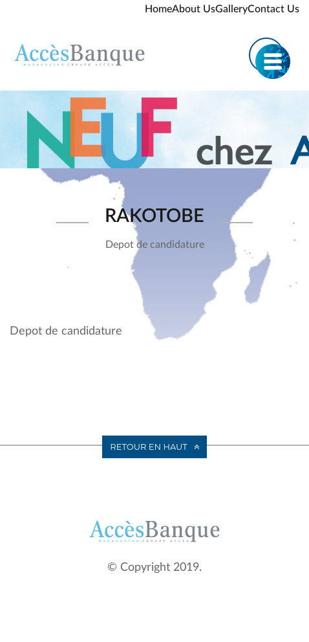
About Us (193, 9)
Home (158, 9)
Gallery (231, 9)
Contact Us (273, 9)
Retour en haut (148, 446)
